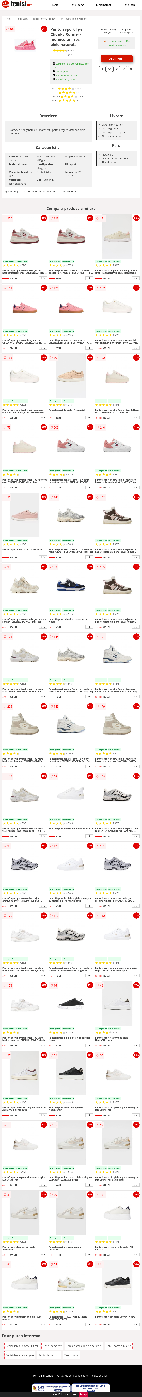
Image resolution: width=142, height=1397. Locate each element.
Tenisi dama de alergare (20, 1355)
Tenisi (55, 5)
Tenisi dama (77, 5)
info (43, 278)
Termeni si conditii (43, 1375)
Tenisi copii (129, 5)
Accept (83, 1394)
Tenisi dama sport (49, 1355)
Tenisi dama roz (52, 1346)
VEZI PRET (116, 59)
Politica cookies (99, 1375)
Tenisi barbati (104, 5)
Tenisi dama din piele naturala (83, 1346)
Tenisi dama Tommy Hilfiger (73, 18)
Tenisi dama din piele (118, 1346)
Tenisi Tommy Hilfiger (44, 18)
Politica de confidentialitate (72, 1375)
